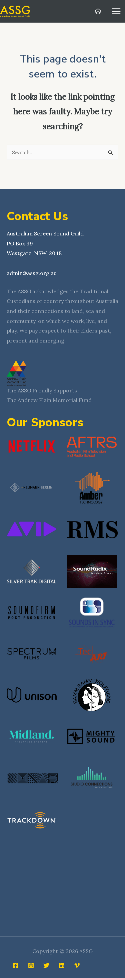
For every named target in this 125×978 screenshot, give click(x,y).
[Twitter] (46, 965)
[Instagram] (31, 965)
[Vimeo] (77, 965)
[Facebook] (15, 965)
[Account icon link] (98, 11)
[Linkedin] (61, 965)
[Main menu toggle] (116, 11)
